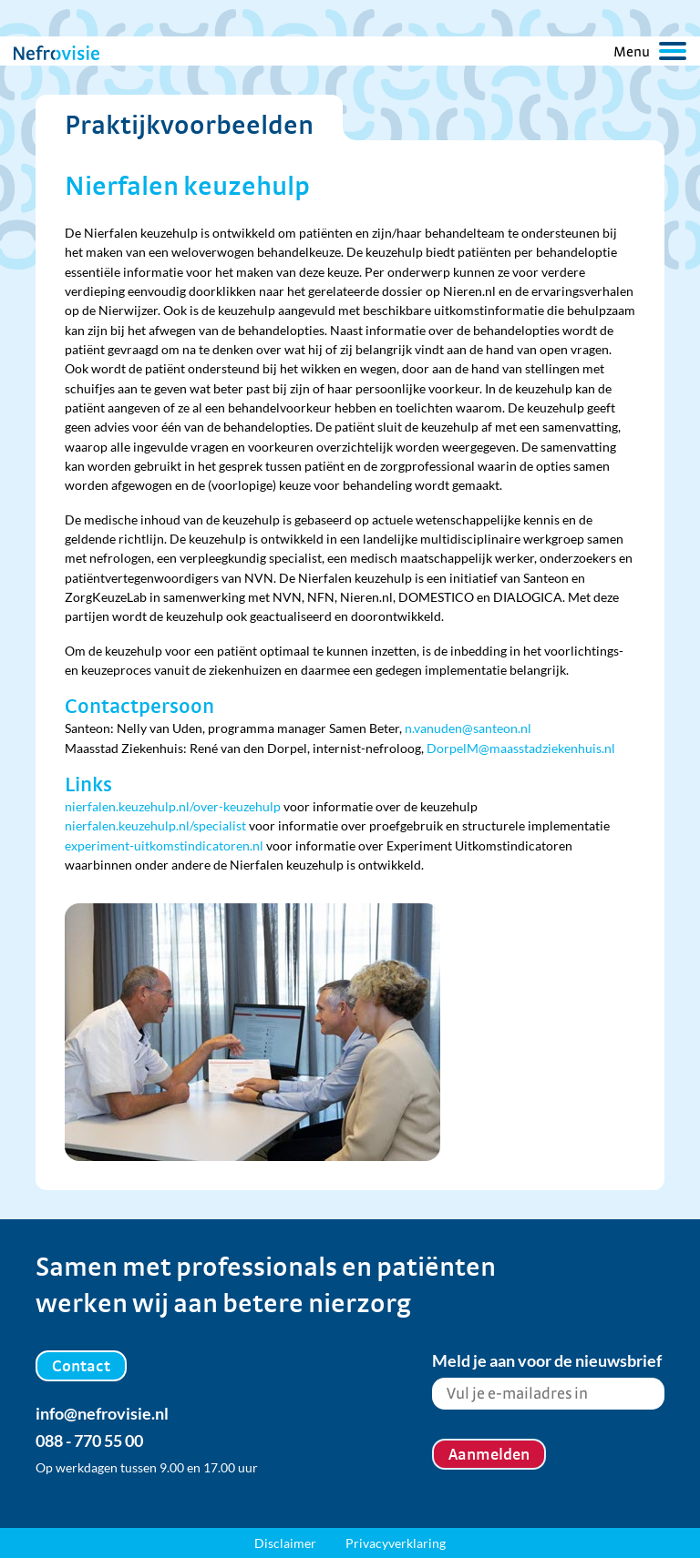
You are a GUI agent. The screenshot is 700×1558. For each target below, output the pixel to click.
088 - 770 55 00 (89, 1441)
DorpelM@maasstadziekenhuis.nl (521, 748)
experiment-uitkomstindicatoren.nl (164, 845)
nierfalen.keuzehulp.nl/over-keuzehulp (173, 806)
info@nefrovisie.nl (102, 1413)
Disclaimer (285, 1543)
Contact (81, 1365)
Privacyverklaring (395, 1543)
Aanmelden (489, 1453)
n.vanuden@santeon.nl (468, 728)
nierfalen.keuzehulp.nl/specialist (155, 825)
